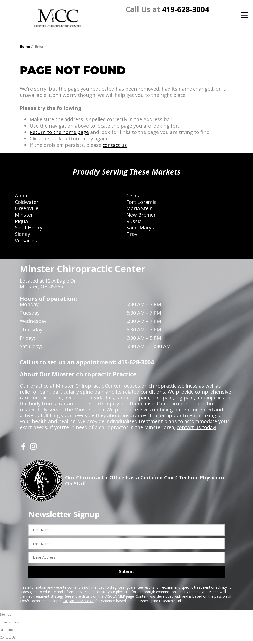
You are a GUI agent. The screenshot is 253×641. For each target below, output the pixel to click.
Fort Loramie (141, 202)
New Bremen (141, 214)
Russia (134, 221)
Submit (126, 571)
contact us (115, 145)
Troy (131, 234)
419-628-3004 (185, 9)
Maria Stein (139, 208)
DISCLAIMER (115, 596)
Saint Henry (28, 227)
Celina (133, 195)
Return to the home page (59, 132)
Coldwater (27, 202)
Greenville (26, 208)
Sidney (22, 234)
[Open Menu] (244, 15)
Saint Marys (140, 227)
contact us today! (196, 427)
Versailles (26, 240)
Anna (21, 195)
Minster (24, 214)
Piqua (21, 221)
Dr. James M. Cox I (78, 600)
